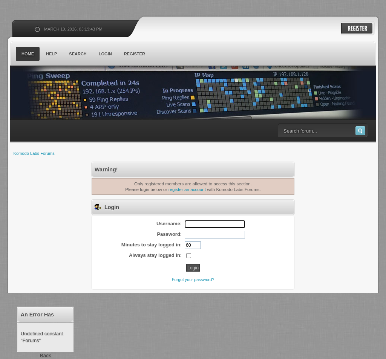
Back (45, 355)
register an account (187, 189)
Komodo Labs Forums (83, 94)
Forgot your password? (193, 279)
